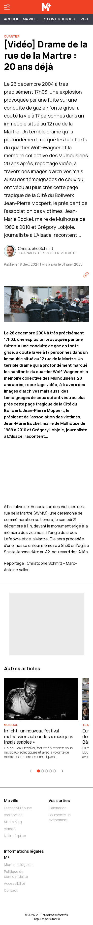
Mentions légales (18, 864)
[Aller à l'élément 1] (38, 771)
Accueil (11, 19)
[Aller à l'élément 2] (42, 771)
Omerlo (55, 919)
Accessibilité (14, 883)
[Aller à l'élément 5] (54, 771)
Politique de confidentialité (16, 874)
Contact (11, 890)
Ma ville (11, 800)
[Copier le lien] (86, 275)
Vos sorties (13, 814)
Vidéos (9, 828)
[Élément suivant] (62, 771)
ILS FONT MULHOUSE (59, 19)
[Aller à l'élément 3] (46, 771)
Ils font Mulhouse (18, 807)
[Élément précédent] (30, 771)
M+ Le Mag (13, 821)
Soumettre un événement (60, 817)
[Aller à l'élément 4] (50, 771)
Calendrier (57, 807)
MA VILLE (30, 19)
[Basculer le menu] (7, 7)
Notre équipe (15, 835)
